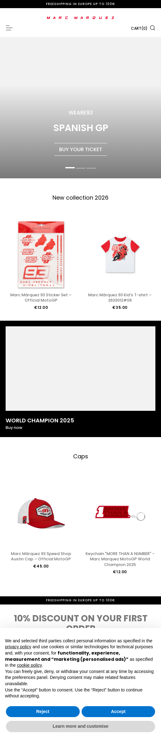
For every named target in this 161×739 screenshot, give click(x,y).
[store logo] (80, 18)
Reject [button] (42, 711)
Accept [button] (118, 711)
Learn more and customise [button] (80, 726)
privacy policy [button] (18, 646)
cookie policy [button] (29, 665)
